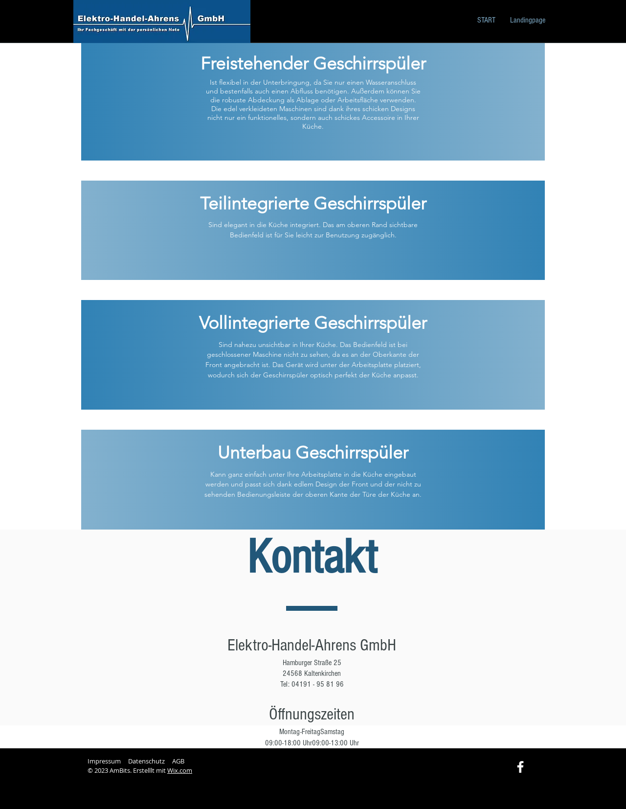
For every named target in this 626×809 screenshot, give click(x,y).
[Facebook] (520, 767)
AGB (178, 761)
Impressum (104, 761)
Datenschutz (146, 761)
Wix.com (179, 770)
